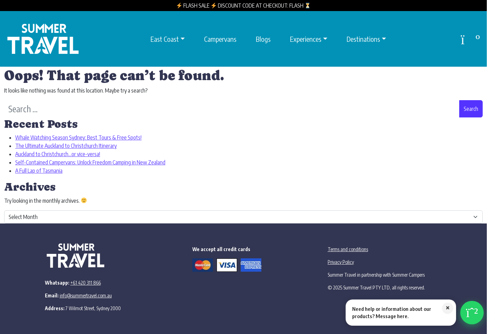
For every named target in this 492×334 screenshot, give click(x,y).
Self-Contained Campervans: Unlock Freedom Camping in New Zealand (90, 162)
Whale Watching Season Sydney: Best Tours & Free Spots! (78, 137)
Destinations (363, 39)
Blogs (263, 39)
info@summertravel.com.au (86, 295)
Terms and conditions (348, 249)
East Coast (165, 39)
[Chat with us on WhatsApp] (415, 312)
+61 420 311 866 (85, 283)
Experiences (305, 39)
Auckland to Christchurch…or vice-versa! (57, 154)
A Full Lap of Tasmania (38, 170)
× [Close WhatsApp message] (448, 308)
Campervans (220, 39)
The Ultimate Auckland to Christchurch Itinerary (66, 145)
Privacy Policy (341, 262)
